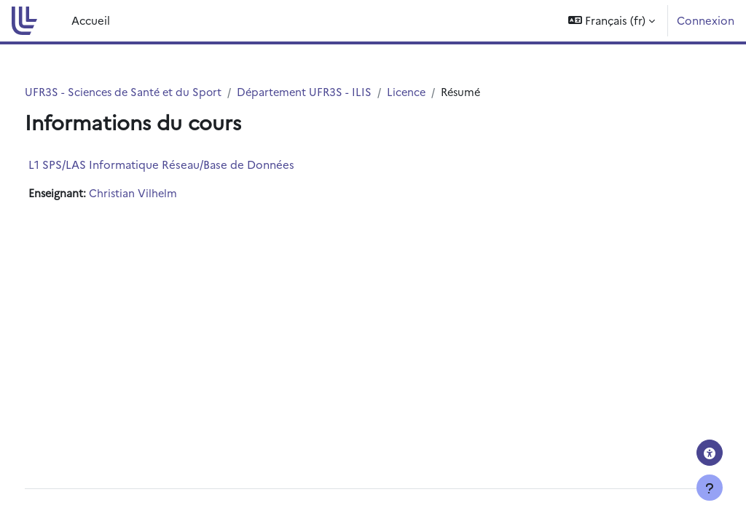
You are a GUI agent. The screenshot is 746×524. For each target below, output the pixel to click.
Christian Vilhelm (162, 194)
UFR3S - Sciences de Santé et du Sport (153, 92)
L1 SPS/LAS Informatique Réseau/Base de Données (188, 164)
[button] (611, 20)
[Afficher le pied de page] (709, 488)
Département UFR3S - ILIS (338, 92)
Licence (443, 92)
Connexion (705, 20)
